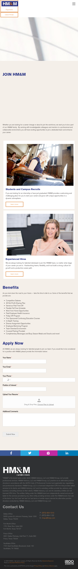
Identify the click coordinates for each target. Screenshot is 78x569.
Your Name (7, 358)
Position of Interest (10, 385)
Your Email (7, 367)
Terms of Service (49, 566)
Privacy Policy (38, 566)
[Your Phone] (39, 380)
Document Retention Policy (17, 562)
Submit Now (10, 434)
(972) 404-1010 (48, 513)
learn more (14, 204)
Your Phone (7, 376)
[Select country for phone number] (8, 380)
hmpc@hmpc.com (48, 518)
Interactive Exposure (47, 561)
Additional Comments (10, 411)
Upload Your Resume (11, 394)
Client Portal (9, 15)
